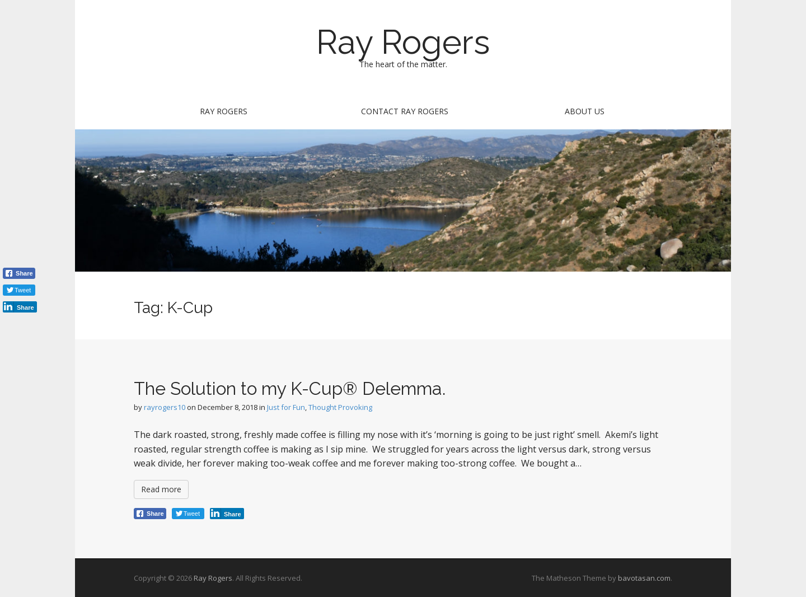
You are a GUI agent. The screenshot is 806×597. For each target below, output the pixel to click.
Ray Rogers (403, 42)
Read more (161, 489)
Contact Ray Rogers (404, 111)
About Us (584, 111)
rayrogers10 (164, 407)
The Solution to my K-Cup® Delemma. (290, 388)
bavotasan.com (644, 578)
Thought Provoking (340, 407)
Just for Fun (286, 407)
